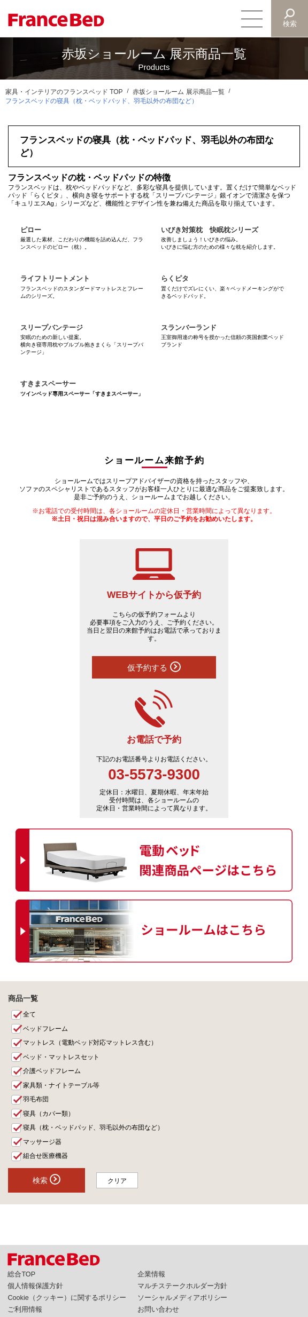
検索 (290, 24)
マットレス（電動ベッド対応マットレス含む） (90, 1042)
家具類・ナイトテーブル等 (61, 1085)
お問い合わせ (158, 1309)
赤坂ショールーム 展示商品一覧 (178, 92)
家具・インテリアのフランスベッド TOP (64, 92)
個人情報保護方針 (35, 1286)
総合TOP (21, 1274)
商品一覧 (23, 998)
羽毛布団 (36, 1099)
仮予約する (153, 666)
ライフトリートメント (55, 278)
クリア (117, 1181)
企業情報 (151, 1274)
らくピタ (175, 278)
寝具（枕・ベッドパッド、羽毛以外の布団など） (93, 1127)
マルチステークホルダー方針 (182, 1286)
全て (29, 1014)
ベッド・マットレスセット (61, 1057)
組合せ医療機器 (45, 1156)
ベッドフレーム (45, 1029)
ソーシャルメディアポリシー (182, 1298)
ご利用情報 (24, 1309)
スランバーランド (189, 328)
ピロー (30, 230)
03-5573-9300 (154, 774)
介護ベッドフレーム (52, 1071)
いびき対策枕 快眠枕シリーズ (209, 230)
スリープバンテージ (51, 328)
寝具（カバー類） (48, 1113)
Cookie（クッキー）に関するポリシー (66, 1298)
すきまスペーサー (48, 384)
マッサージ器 (42, 1142)
